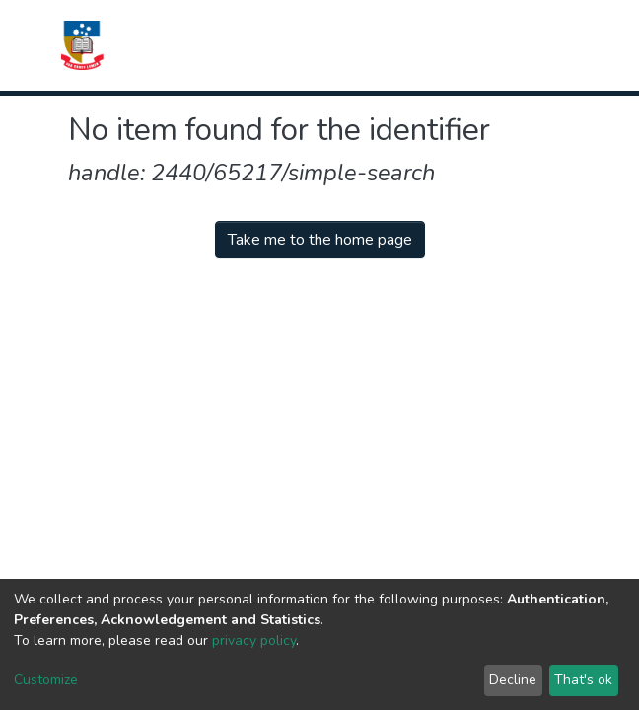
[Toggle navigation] (558, 45)
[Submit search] (439, 45)
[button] (464, 45)
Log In (500, 45)
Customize (46, 680)
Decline (512, 680)
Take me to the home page (320, 239)
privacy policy (254, 640)
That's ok (583, 680)
